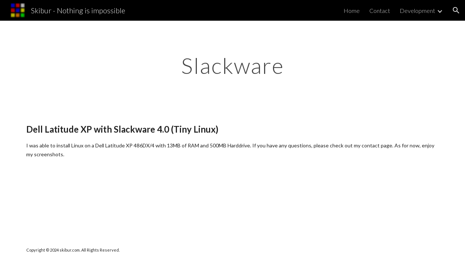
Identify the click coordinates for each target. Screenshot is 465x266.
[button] (456, 10)
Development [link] (417, 10)
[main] (232, 65)
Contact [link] (379, 10)
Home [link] (351, 10)
